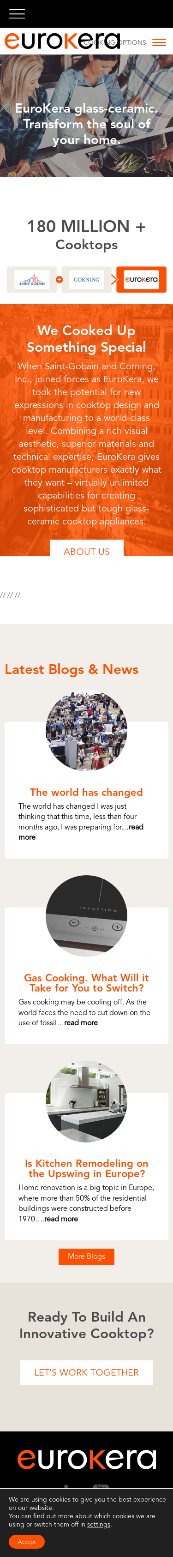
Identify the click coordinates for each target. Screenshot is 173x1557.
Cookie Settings (127, 1538)
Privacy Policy (81, 1538)
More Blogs (86, 1256)
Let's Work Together (86, 1372)
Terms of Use (39, 1538)
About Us (87, 552)
